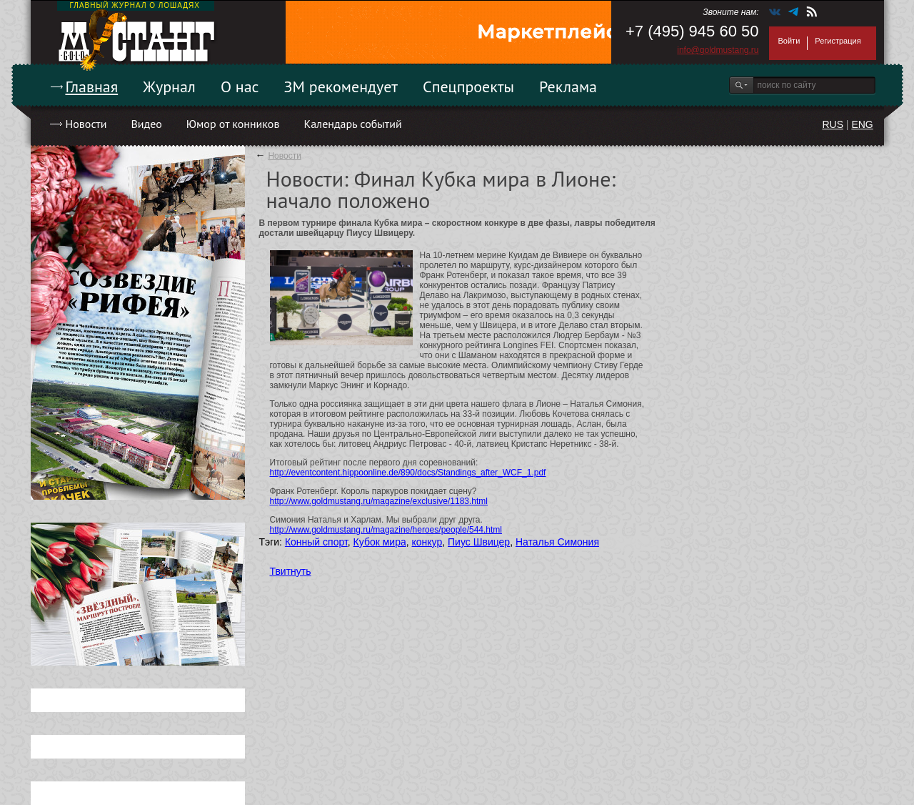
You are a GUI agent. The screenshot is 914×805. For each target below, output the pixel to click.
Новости (86, 124)
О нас (240, 86)
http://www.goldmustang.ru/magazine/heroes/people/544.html (386, 530)
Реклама (568, 86)
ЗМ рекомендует (341, 86)
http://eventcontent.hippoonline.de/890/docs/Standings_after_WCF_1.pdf (408, 473)
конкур (427, 542)
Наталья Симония (557, 542)
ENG (862, 124)
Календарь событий (352, 124)
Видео (146, 124)
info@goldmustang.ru (717, 50)
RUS (832, 124)
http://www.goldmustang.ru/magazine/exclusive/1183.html (379, 501)
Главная (92, 86)
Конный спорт (316, 542)
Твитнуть (290, 571)
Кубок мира (379, 542)
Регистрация (837, 40)
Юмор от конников (233, 124)
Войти (789, 40)
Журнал (169, 86)
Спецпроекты (468, 86)
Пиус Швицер (479, 542)
